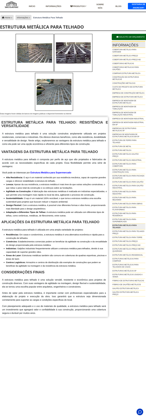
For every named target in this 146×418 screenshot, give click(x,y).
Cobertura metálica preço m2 (126, 60)
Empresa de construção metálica (128, 93)
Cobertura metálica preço (125, 56)
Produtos (78, 6)
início (32, 6)
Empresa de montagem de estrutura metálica (124, 102)
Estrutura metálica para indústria (124, 193)
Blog (118, 6)
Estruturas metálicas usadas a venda (127, 276)
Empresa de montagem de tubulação (124, 108)
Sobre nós (100, 6)
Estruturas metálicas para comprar (125, 260)
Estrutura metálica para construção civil (124, 171)
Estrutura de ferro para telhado (124, 141)
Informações (53, 6)
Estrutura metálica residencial (127, 255)
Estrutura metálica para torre (127, 237)
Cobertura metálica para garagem (124, 51)
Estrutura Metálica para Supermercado (50, 172)
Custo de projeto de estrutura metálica (127, 88)
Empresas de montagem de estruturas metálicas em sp (125, 135)
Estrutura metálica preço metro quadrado (128, 250)
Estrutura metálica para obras (127, 204)
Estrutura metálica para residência (124, 214)
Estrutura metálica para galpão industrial (127, 187)
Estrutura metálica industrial (127, 160)
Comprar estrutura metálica (126, 73)
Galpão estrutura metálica (125, 288)
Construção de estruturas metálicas (125, 78)
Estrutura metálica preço (125, 241)
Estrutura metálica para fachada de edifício (128, 177)
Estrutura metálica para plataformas (124, 209)
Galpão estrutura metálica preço (125, 293)
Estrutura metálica (121, 150)
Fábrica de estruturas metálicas (128, 281)
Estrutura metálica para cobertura (124, 165)
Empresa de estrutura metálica (127, 97)
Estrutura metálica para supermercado (124, 220)
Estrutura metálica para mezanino (124, 199)
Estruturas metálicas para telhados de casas (125, 266)
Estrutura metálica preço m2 (126, 245)
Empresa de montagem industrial (128, 119)
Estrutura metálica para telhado (124, 226)
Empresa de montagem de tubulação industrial (124, 114)
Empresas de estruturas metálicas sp (124, 129)
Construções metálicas (123, 83)
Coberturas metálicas (123, 63)
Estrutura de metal (121, 146)
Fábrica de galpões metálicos (126, 285)
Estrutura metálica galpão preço (125, 155)
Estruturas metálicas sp (124, 271)
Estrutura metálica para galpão (127, 182)
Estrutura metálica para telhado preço (128, 232)
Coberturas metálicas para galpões (125, 68)
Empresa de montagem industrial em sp (128, 123)
